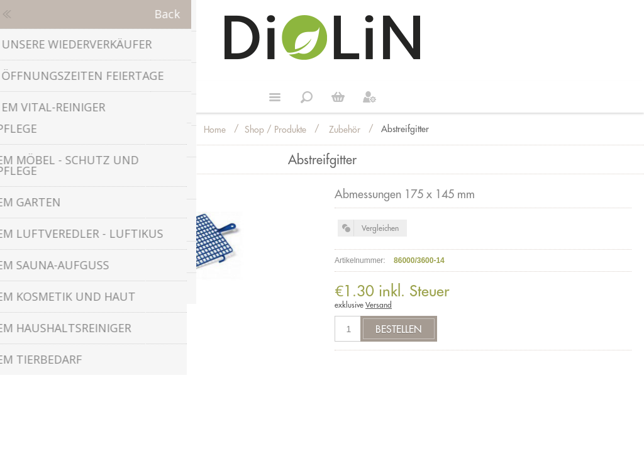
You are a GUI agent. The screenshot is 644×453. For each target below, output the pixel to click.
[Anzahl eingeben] (349, 329)
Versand (378, 305)
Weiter (337, 97)
